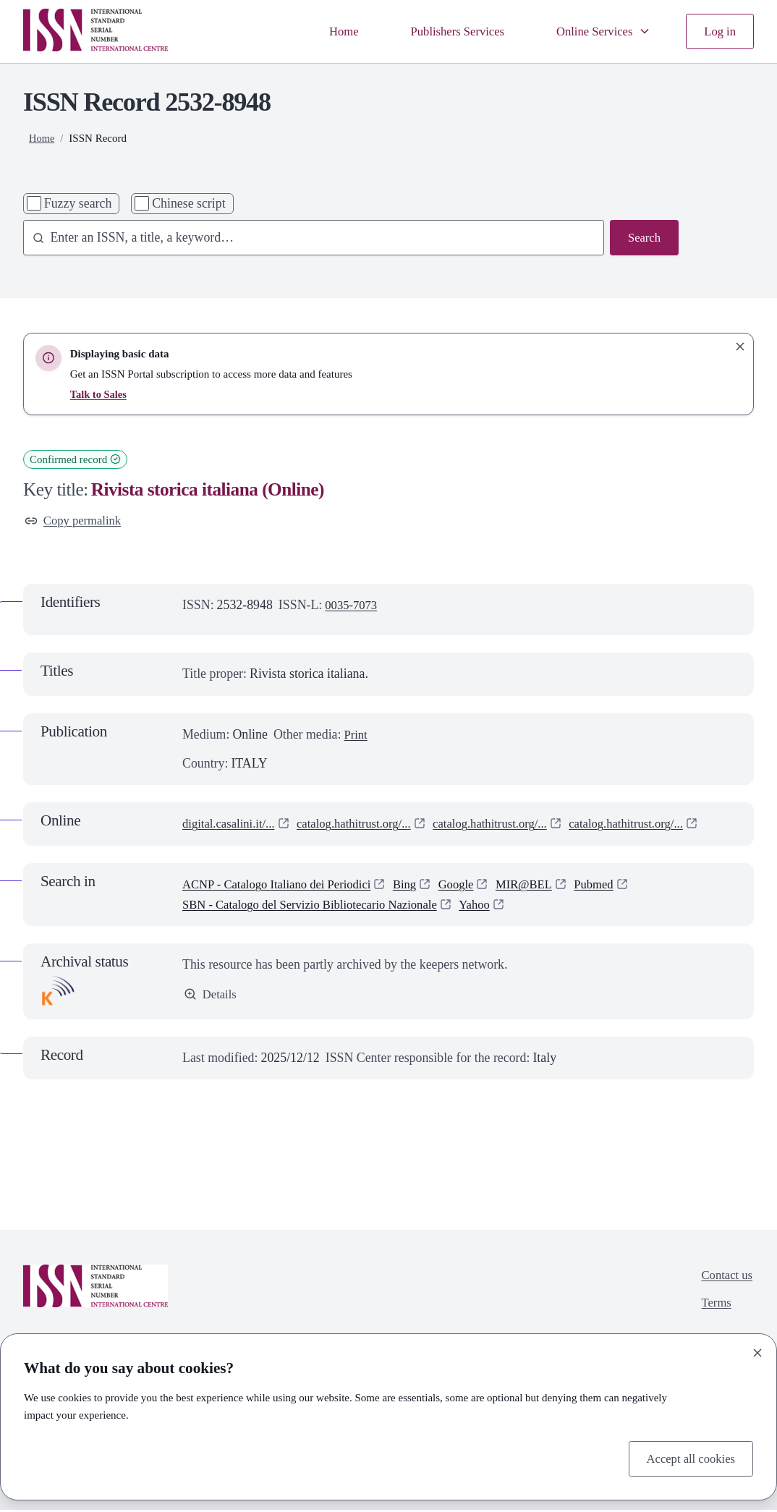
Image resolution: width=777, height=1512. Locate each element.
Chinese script (189, 203)
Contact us (724, 1277)
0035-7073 (353, 606)
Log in (719, 31)
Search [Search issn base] (643, 238)
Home (328, 31)
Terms (713, 1306)
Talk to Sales (99, 394)
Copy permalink (76, 521)
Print (356, 736)
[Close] (757, 1351)
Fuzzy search (78, 203)
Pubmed (618, 885)
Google (473, 885)
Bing (420, 885)
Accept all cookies (687, 1457)
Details (211, 996)
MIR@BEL (544, 885)
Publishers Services (446, 31)
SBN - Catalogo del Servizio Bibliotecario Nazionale (319, 906)
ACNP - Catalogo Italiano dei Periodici (283, 885)
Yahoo (494, 906)
